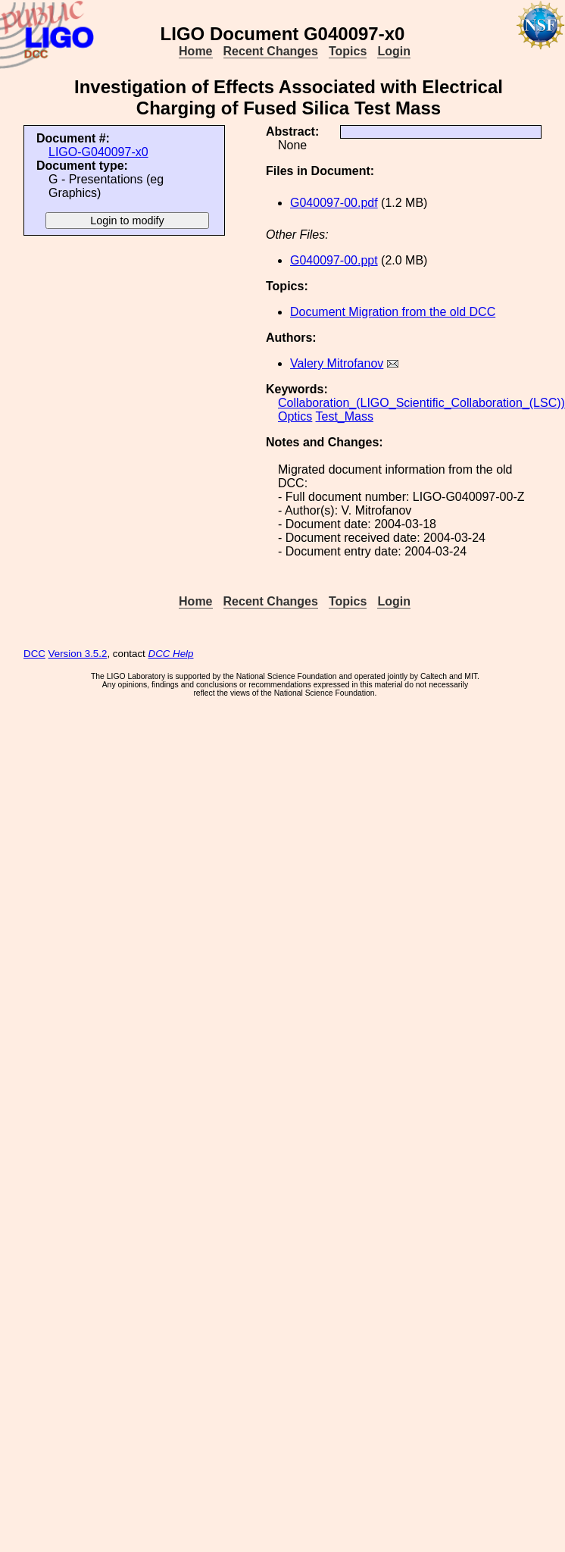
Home (195, 51)
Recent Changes (270, 51)
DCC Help (171, 653)
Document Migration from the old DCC (392, 311)
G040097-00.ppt (334, 260)
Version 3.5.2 (78, 653)
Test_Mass (344, 416)
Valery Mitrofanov (336, 363)
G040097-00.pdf (334, 202)
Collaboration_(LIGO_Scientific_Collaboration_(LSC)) (421, 402)
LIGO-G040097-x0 (98, 152)
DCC (34, 653)
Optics (295, 416)
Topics (348, 51)
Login (393, 51)
